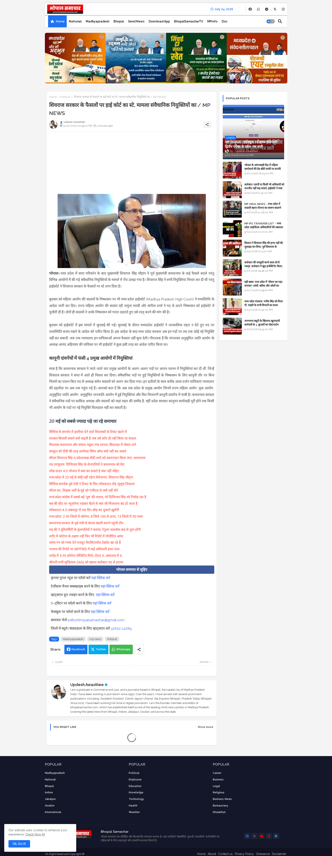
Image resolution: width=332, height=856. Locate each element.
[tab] (57, 21)
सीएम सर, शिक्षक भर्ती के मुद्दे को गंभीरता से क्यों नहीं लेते (83, 490)
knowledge (136, 792)
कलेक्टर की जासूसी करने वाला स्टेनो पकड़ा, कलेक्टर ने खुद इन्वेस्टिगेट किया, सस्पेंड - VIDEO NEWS (263, 266)
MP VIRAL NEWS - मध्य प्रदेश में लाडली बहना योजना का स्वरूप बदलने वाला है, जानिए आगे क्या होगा (262, 207)
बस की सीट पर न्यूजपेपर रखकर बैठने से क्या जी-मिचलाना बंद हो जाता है (93, 504)
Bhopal (118, 21)
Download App (159, 21)
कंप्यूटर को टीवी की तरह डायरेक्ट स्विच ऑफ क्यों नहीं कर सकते (87, 451)
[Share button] (139, 649)
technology (136, 799)
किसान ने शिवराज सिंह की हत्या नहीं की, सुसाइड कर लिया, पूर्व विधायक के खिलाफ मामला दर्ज (263, 246)
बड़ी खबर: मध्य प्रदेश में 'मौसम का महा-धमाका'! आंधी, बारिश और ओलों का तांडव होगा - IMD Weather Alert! (263, 285)
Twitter (101, 649)
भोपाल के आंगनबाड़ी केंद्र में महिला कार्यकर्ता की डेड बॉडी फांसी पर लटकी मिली (262, 168)
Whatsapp (123, 649)
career (217, 773)
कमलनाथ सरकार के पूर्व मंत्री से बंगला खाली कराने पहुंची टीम (86, 523)
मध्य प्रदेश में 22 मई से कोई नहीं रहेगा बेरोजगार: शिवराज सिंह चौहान (91, 477)
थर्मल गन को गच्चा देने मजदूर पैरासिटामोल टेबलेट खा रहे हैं (85, 543)
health (133, 805)
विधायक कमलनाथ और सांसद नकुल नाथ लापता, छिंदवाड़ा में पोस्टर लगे (92, 445)
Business (218, 779)
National (75, 21)
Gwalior (49, 805)
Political (65, 96)
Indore (49, 792)
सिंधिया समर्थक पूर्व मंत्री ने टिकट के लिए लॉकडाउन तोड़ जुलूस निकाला (92, 484)
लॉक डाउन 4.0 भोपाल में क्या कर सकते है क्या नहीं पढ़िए (84, 471)
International (53, 812)
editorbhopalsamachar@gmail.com (96, 620)
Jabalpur (50, 799)
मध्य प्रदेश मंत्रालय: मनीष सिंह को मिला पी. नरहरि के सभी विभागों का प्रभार (263, 303)
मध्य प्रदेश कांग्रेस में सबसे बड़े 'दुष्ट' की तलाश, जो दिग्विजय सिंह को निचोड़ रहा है (97, 497)
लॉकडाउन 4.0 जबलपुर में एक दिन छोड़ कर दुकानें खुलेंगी (84, 510)
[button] (270, 21)
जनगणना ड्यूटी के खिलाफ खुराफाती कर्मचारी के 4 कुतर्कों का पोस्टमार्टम (262, 322)
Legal (216, 786)
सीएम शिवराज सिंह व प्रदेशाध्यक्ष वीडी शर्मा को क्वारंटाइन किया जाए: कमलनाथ (97, 458)
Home (60, 21)
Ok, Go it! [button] (19, 843)
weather (134, 812)
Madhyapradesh (97, 21)
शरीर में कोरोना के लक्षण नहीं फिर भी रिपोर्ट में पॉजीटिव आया (86, 536)
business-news (222, 799)
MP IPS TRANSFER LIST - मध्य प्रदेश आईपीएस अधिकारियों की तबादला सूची (263, 227)
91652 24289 (121, 628)
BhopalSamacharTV (188, 21)
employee (135, 779)
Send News (136, 21)
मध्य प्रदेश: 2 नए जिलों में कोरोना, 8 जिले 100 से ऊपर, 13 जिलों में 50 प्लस (96, 516)
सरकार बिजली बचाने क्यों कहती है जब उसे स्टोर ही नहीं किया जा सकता (92, 438)
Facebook (78, 649)
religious (218, 792)
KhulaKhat (219, 812)
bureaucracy (220, 805)
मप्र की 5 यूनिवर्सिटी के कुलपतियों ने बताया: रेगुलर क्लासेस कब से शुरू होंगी (95, 530)
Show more (205, 727)
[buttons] (250, 9)
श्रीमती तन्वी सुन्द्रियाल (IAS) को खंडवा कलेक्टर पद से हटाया (86, 562)
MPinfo (212, 21)
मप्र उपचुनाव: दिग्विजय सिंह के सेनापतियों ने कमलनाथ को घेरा (87, 464)
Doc (224, 21)
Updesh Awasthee (87, 684)
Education (135, 786)
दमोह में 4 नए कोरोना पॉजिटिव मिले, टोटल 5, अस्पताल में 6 (85, 556)
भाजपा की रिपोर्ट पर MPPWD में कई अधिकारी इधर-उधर (84, 549)
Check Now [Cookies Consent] (33, 834)
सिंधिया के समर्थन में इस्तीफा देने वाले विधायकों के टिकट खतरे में (88, 432)
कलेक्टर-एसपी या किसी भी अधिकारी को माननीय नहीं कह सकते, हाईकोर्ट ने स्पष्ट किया (264, 188)
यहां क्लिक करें (100, 578)
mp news (95, 639)
